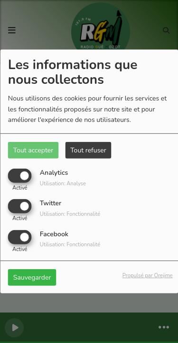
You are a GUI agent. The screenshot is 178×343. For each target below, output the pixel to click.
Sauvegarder (32, 277)
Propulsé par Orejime (147, 275)
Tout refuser (88, 150)
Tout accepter (33, 150)
